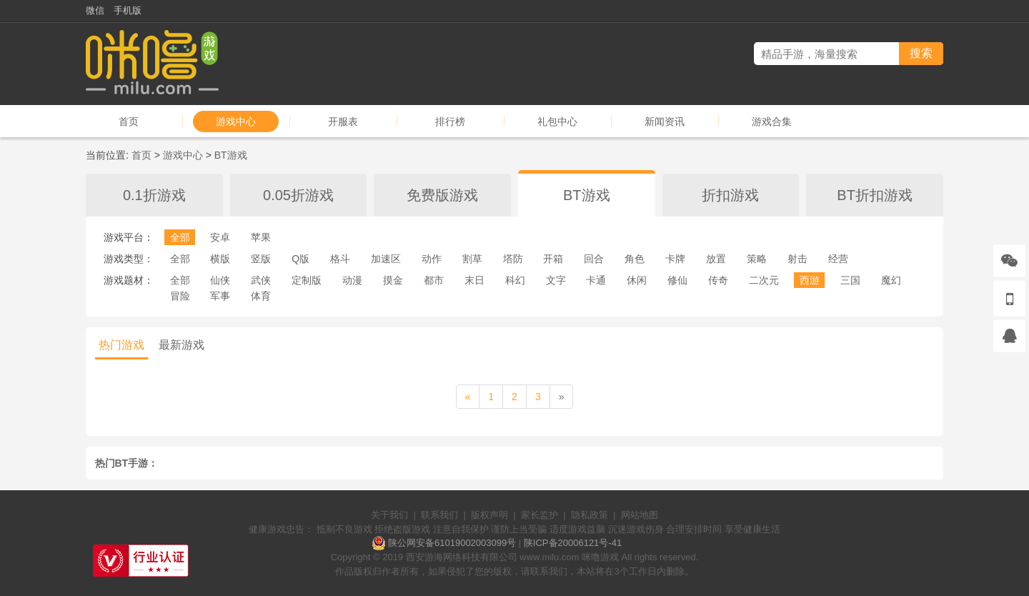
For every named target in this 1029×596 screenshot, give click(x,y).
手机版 (127, 10)
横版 (220, 258)
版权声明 (489, 515)
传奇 (718, 280)
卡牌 (675, 258)
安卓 (220, 237)
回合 (594, 258)
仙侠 (220, 280)
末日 (474, 280)
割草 (472, 258)
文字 (556, 280)
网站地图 (639, 515)
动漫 (352, 280)
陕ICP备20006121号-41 (573, 542)
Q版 (300, 258)
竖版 (261, 258)
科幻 (515, 280)
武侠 (261, 280)
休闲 (637, 280)
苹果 (261, 237)
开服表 (343, 121)
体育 (261, 296)
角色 (635, 258)
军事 (220, 296)
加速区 (386, 258)
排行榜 (450, 121)
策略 (757, 258)
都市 (434, 280)
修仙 (677, 280)
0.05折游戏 (298, 195)
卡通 (596, 280)
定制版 (307, 280)
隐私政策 (589, 515)
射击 (797, 258)
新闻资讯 (665, 121)
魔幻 (891, 280)
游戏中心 (236, 121)
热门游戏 (121, 345)
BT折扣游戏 (875, 195)
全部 (180, 237)
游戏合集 (772, 121)
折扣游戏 (730, 195)
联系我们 (439, 515)
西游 (810, 280)
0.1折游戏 (154, 195)
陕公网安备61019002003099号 (452, 542)
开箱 (553, 258)
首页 (129, 121)
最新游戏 (181, 345)
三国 (850, 280)
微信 (95, 10)
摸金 (393, 280)
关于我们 (389, 515)
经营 (838, 258)
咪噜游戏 (600, 557)
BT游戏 (230, 155)
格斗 (340, 258)
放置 (716, 258)
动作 (432, 258)
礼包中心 (557, 121)
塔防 (513, 258)
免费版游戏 (442, 195)
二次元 (764, 280)
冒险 (180, 296)
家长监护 (539, 515)
